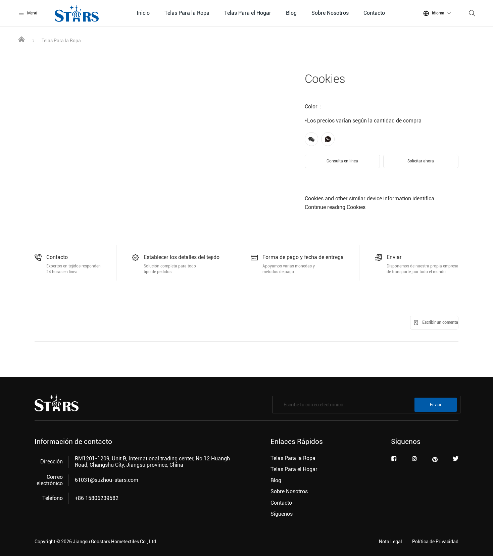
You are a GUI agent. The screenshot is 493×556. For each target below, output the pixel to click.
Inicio (143, 13)
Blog (291, 13)
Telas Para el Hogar (247, 13)
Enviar (435, 404)
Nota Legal (390, 541)
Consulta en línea (342, 161)
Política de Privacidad (435, 541)
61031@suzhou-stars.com (106, 480)
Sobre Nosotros (330, 13)
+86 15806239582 (96, 498)
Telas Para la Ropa (186, 13)
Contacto (374, 13)
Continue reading (335, 207)
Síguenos (281, 514)
